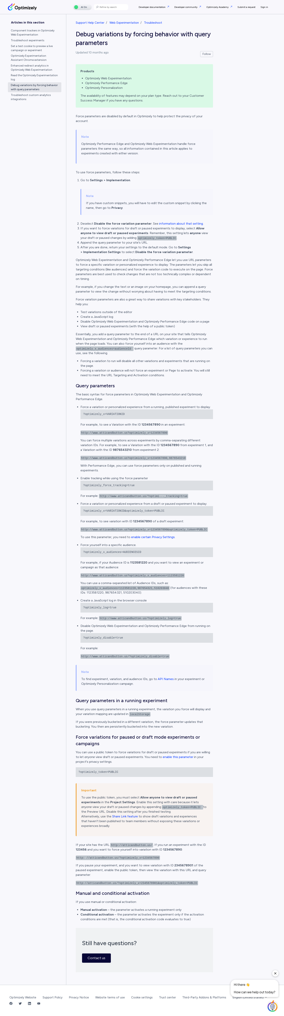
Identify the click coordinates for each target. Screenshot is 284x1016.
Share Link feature (125, 816)
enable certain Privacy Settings (153, 537)
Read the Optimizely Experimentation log (34, 77)
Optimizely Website (22, 997)
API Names (166, 679)
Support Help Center (90, 22)
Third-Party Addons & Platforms (204, 997)
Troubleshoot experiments (27, 40)
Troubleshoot (153, 22)
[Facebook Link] (11, 1004)
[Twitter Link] (20, 1004)
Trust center (167, 997)
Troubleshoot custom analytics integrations (31, 97)
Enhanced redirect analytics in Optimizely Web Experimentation (31, 67)
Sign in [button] (264, 7)
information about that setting (180, 223)
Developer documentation (152, 7)
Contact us (96, 958)
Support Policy (53, 997)
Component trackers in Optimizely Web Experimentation (32, 32)
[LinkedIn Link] (29, 1004)
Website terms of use (110, 997)
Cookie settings (142, 997)
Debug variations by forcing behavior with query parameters (34, 87)
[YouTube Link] (38, 1004)
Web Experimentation (124, 22)
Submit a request (246, 7)
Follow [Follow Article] (207, 54)
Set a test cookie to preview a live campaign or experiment (32, 48)
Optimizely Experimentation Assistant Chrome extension (29, 58)
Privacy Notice (79, 997)
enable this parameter (178, 757)
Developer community (186, 7)
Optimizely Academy (217, 7)
